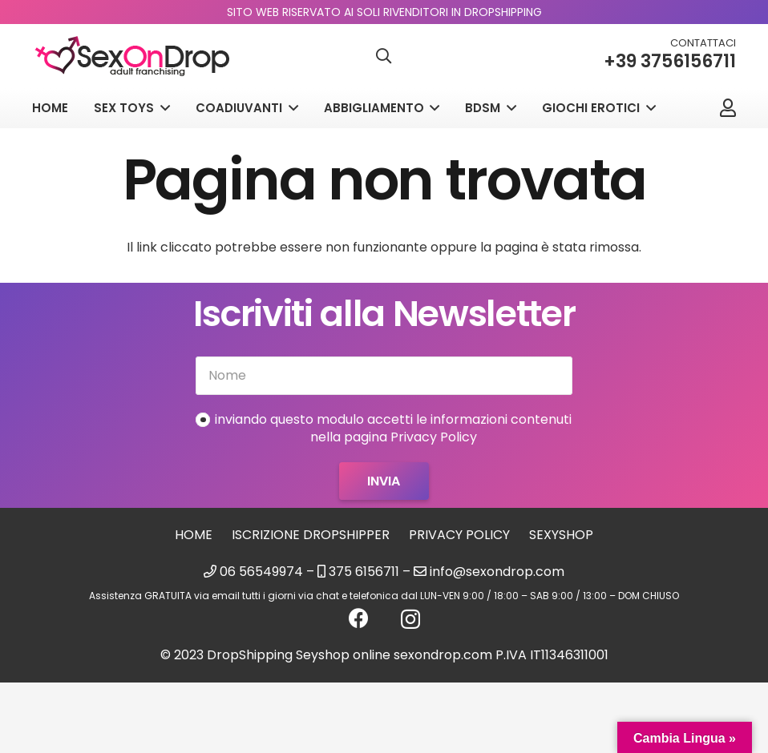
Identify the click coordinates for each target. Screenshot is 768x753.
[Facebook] (359, 618)
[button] (384, 56)
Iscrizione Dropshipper (311, 534)
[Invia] (383, 481)
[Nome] (384, 375)
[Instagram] (410, 619)
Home (193, 534)
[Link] (728, 107)
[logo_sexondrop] (132, 56)
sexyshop (561, 534)
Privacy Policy (459, 534)
